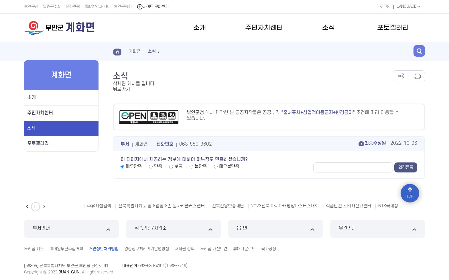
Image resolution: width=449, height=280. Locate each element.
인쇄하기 (417, 76)
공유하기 (401, 76)
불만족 (201, 166)
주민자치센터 (264, 28)
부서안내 (71, 229)
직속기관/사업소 (173, 229)
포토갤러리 (393, 28)
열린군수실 (52, 6)
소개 (199, 28)
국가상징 (268, 249)
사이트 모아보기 (152, 7)
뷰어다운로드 (244, 249)
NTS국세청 (388, 205)
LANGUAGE (409, 6)
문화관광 (73, 6)
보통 (178, 166)
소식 (328, 28)
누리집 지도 (34, 249)
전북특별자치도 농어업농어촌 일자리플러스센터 (161, 205)
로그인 (385, 6)
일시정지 (35, 206)
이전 (27, 206)
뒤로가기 (121, 89)
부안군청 (31, 6)
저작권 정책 (184, 249)
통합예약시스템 (96, 6)
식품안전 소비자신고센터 (348, 205)
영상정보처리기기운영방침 (146, 249)
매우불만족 (229, 166)
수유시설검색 (99, 205)
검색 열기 (419, 51)
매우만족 (134, 166)
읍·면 (275, 229)
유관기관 (377, 229)
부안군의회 (123, 6)
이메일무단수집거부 (66, 249)
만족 (158, 166)
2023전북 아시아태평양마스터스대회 (285, 205)
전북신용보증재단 (228, 205)
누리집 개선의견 (213, 249)
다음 (44, 206)
